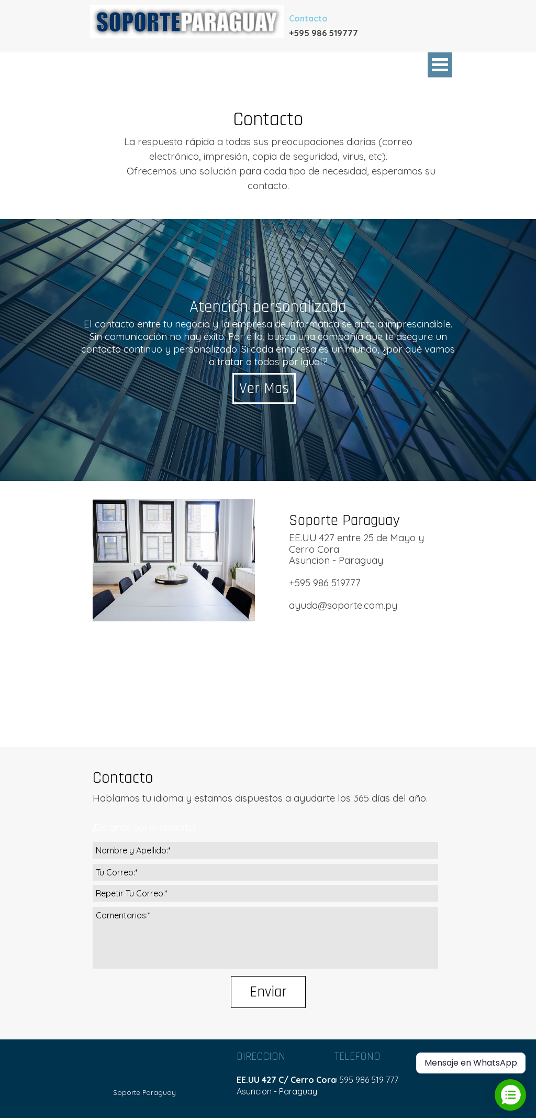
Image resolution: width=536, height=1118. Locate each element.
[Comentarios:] (265, 938)
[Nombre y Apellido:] (265, 850)
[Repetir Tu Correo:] (265, 893)
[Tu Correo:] (265, 872)
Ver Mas (264, 388)
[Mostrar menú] (440, 65)
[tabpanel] (341, 32)
